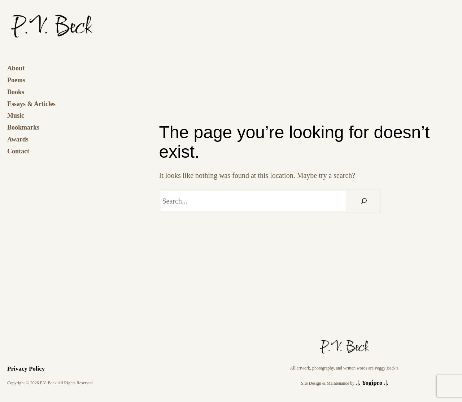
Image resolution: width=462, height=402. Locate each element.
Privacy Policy (26, 368)
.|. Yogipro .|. (371, 382)
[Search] (364, 201)
